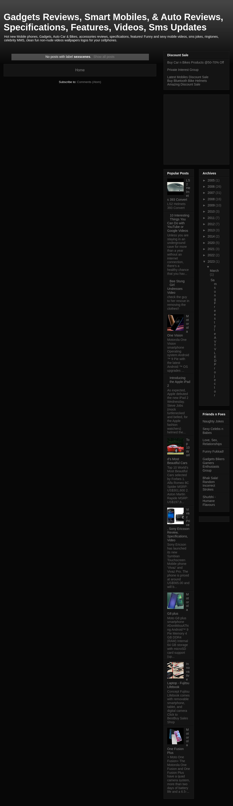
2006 (212, 186)
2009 (212, 205)
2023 (212, 261)
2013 (212, 230)
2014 (212, 236)
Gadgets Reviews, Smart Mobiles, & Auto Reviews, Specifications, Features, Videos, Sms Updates (113, 22)
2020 (212, 243)
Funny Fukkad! (213, 451)
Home (80, 70)
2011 (212, 218)
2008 (212, 199)
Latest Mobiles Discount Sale (188, 77)
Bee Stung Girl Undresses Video (176, 286)
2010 (212, 211)
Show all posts (103, 57)
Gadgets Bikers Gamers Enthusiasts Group (214, 464)
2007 (212, 193)
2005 (212, 180)
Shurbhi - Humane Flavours (209, 501)
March (214, 270)
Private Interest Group (183, 70)
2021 (212, 249)
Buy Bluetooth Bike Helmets (187, 81)
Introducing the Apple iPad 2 (178, 381)
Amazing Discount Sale (183, 84)
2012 (212, 224)
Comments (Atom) (89, 82)
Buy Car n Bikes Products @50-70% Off (195, 62)
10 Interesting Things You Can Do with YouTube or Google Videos (178, 223)
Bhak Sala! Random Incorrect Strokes (210, 483)
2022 (212, 255)
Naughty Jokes (213, 421)
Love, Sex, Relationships (212, 442)
